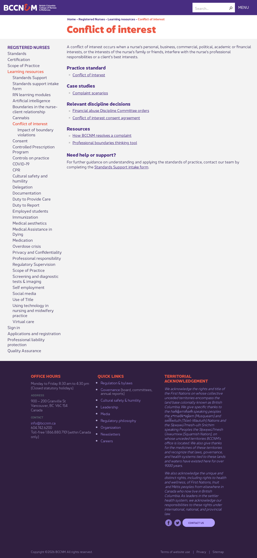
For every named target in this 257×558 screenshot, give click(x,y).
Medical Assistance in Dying (32, 231)
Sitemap (218, 551)
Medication (23, 240)
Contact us (196, 523)
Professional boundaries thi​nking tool (105, 142)
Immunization (25, 217)
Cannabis (21, 117)
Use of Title (23, 299)
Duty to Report (26, 205)
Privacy (201, 551)
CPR (16, 170)
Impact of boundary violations (35, 132)
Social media (24, 293)
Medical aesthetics (30, 223)
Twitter (177, 523)
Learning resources (121, 19)
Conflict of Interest (89, 74)
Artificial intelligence (31, 100)
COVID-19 (21, 164)
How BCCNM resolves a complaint (102, 135)
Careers (107, 440)
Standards (17, 53)
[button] (231, 8)
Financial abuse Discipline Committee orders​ (111, 110)
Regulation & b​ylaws (117, 382)
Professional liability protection (26, 341)
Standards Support (30, 77)
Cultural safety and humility (30, 178)
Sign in (14, 327)
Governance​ (110, 389)
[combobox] (211, 8)
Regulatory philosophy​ (118, 420)
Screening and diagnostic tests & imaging (35, 278)
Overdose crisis (27, 246)
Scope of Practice (24, 65)
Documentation (27, 193)
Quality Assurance (24, 350)
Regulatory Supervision (34, 264)
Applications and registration (34, 333)
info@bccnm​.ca (43, 422)
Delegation (22, 187)
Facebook (168, 523)
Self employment (28, 287)
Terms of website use (175, 551)
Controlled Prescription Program (33, 149)
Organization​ (111, 427)
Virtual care (23, 321)
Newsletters (110, 434)
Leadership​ (109, 406)
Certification (19, 59)
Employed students (30, 211)
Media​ (105, 413)
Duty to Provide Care (32, 199)
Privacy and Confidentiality (37, 252)
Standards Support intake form (121, 166)
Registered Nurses (92, 19)
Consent (20, 141)
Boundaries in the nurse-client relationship (35, 108)
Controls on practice (31, 158)
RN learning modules (32, 94)
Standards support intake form (36, 85)
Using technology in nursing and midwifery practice (33, 310)
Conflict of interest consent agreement (106, 117)
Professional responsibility (37, 258)
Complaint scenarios (90, 92)
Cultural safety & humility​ (121, 400)
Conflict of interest (151, 19)
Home (71, 19)
